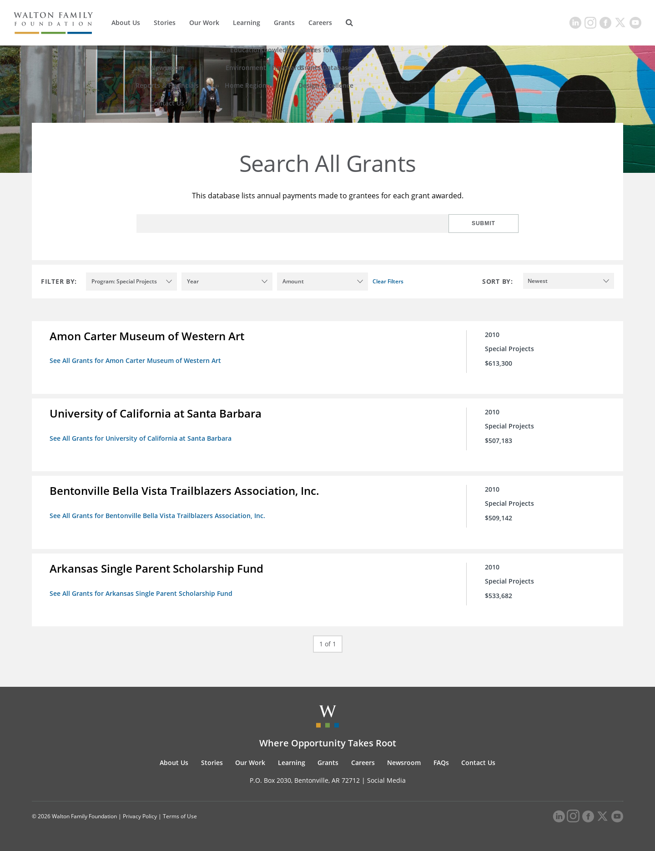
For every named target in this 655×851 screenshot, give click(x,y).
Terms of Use (180, 816)
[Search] (349, 22)
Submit (489, 223)
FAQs (441, 761)
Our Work (204, 22)
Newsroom (404, 761)
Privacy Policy (140, 816)
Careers (320, 22)
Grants (284, 22)
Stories (165, 22)
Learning (246, 22)
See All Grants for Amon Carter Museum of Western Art (136, 360)
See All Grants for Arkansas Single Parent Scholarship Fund (141, 592)
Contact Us (478, 761)
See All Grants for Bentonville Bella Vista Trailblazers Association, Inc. (158, 515)
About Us (125, 22)
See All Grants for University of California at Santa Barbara (141, 437)
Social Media (386, 779)
